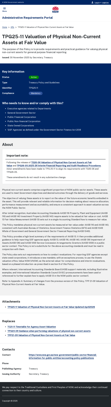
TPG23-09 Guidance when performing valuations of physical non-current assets (49, 331)
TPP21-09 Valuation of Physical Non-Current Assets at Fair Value (41, 335)
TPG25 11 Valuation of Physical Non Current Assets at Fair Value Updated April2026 (51, 307)
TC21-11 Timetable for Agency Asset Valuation (31, 327)
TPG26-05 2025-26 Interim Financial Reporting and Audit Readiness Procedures (59, 165)
